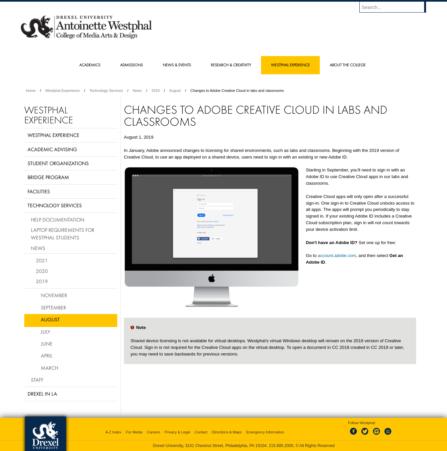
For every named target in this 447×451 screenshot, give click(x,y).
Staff (37, 379)
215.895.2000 (281, 445)
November (54, 295)
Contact (201, 432)
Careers (153, 432)
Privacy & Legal (177, 432)
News (137, 91)
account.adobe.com (337, 255)
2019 (155, 91)
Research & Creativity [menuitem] (231, 64)
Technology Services (106, 91)
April (46, 355)
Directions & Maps (226, 432)
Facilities (39, 191)
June (46, 343)
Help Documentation (57, 219)
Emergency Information (265, 432)
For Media (134, 432)
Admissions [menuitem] (131, 64)
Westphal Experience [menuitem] (290, 64)
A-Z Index (113, 432)
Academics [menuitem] (89, 64)
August (175, 91)
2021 (42, 260)
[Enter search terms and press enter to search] (396, 7)
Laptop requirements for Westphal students (62, 233)
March (49, 367)
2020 (42, 271)
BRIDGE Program (48, 177)
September (53, 307)
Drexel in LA (42, 393)
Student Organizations (58, 163)
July (45, 331)
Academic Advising (52, 149)
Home (31, 91)
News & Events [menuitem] (177, 64)
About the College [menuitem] (348, 64)
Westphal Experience (62, 91)
